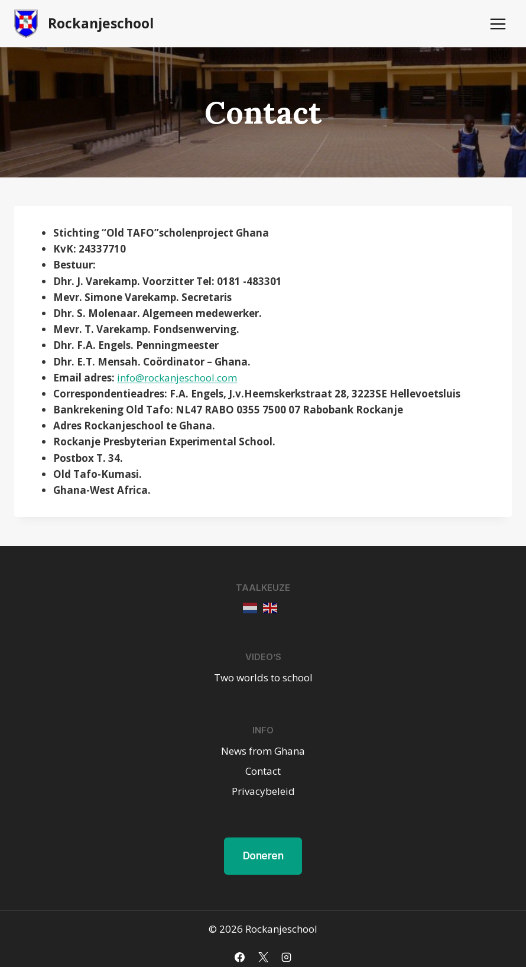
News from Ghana (263, 751)
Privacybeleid (263, 791)
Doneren (263, 856)
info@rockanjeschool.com (177, 377)
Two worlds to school (263, 677)
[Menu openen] (497, 23)
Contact (263, 771)
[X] (263, 957)
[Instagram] (286, 957)
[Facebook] (240, 957)
